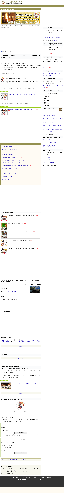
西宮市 (17, 339)
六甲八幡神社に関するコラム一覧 (9, 173)
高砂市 (37, 339)
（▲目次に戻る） (20, 393)
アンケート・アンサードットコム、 (22, 434)
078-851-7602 (7, 294)
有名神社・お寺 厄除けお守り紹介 (50, 142)
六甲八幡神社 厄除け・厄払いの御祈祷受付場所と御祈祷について (16, 165)
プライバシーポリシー (17, 5)
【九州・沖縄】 (52, 146)
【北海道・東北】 (46, 145)
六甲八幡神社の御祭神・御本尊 (8, 146)
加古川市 (27, 339)
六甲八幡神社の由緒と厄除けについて (10, 149)
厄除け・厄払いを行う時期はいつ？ (50, 115)
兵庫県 (2, 342)
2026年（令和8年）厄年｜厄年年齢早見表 (51, 34)
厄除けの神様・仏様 (47, 139)
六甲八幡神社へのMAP (7, 176)
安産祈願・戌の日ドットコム (49, 159)
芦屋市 (7, 340)
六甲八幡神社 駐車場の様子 (8, 154)
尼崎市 (12, 339)
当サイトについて (8, 5)
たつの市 (32, 340)
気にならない (5, 430)
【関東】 (52, 145)
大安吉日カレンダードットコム (49, 162)
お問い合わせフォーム (18, 470)
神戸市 (2, 339)
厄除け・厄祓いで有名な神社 (8, 442)
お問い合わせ (29, 5)
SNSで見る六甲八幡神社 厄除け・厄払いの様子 (12, 171)
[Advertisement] (20, 39)
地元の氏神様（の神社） (7, 447)
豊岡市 (26, 340)
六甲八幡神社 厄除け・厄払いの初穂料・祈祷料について (14, 162)
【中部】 (56, 145)
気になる (4, 427)
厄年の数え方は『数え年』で (49, 122)
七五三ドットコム (46, 157)
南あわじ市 (8, 341)
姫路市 (7, 339)
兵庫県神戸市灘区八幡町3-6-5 (10, 291)
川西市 (12, 340)
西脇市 (22, 340)
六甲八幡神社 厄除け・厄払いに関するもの (11, 157)
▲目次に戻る (20, 346)
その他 (3, 450)
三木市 (37, 340)
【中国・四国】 (46, 146)
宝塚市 (22, 339)
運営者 (24, 5)
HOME (2, 5)
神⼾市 (23, 341)
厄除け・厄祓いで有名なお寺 (8, 445)
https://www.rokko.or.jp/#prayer (7, 301)
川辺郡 (18, 341)
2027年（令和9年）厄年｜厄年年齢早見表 (51, 37)
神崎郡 (28, 341)
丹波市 (2, 341)
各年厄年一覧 (56, 40)
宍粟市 (14, 341)
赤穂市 (38, 341)
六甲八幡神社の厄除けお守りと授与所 (10, 168)
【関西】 (59, 145)
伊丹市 (2, 340)
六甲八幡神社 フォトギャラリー (9, 179)
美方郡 (33, 341)
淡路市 (17, 340)
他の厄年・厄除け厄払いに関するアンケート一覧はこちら (14, 459)
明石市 (32, 339)
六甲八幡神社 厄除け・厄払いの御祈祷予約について (13, 160)
